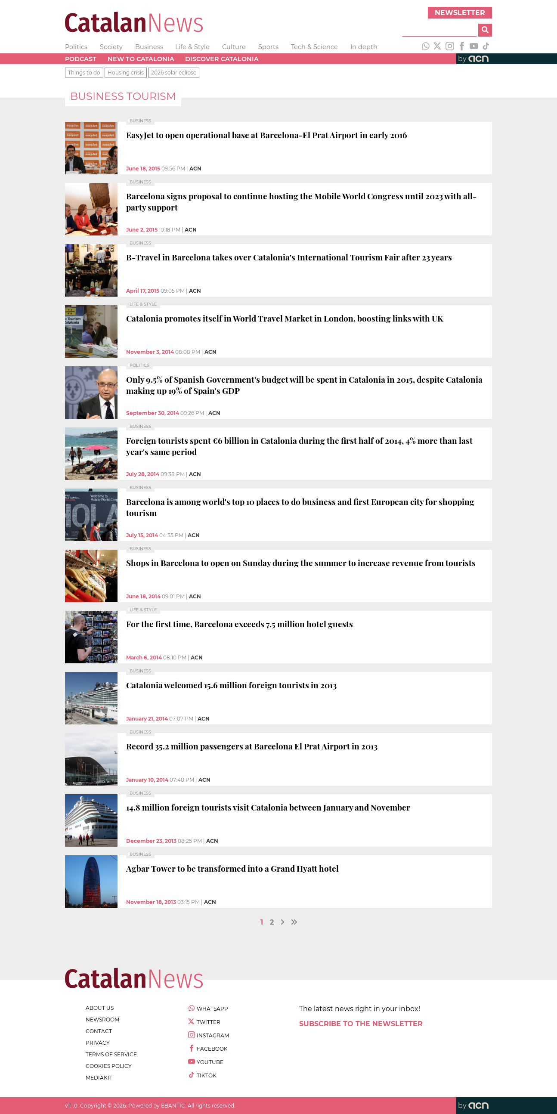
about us (100, 1008)
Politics (76, 47)
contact (99, 1031)
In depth (364, 47)
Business (149, 47)
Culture (234, 47)
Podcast (80, 59)
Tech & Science (314, 47)
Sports (268, 47)
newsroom (102, 1019)
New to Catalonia (141, 59)
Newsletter (460, 13)
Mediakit (99, 1077)
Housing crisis (126, 72)
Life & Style (192, 47)
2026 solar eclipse (173, 72)
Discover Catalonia (222, 59)
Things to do (84, 72)
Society (111, 47)
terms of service (111, 1054)
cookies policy (109, 1066)
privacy (98, 1043)
